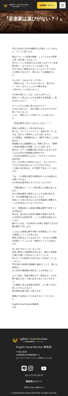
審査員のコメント (34, 381)
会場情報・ (47, 5)
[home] (16, 5)
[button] (62, 5)
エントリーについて (34, 375)
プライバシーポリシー (34, 387)
